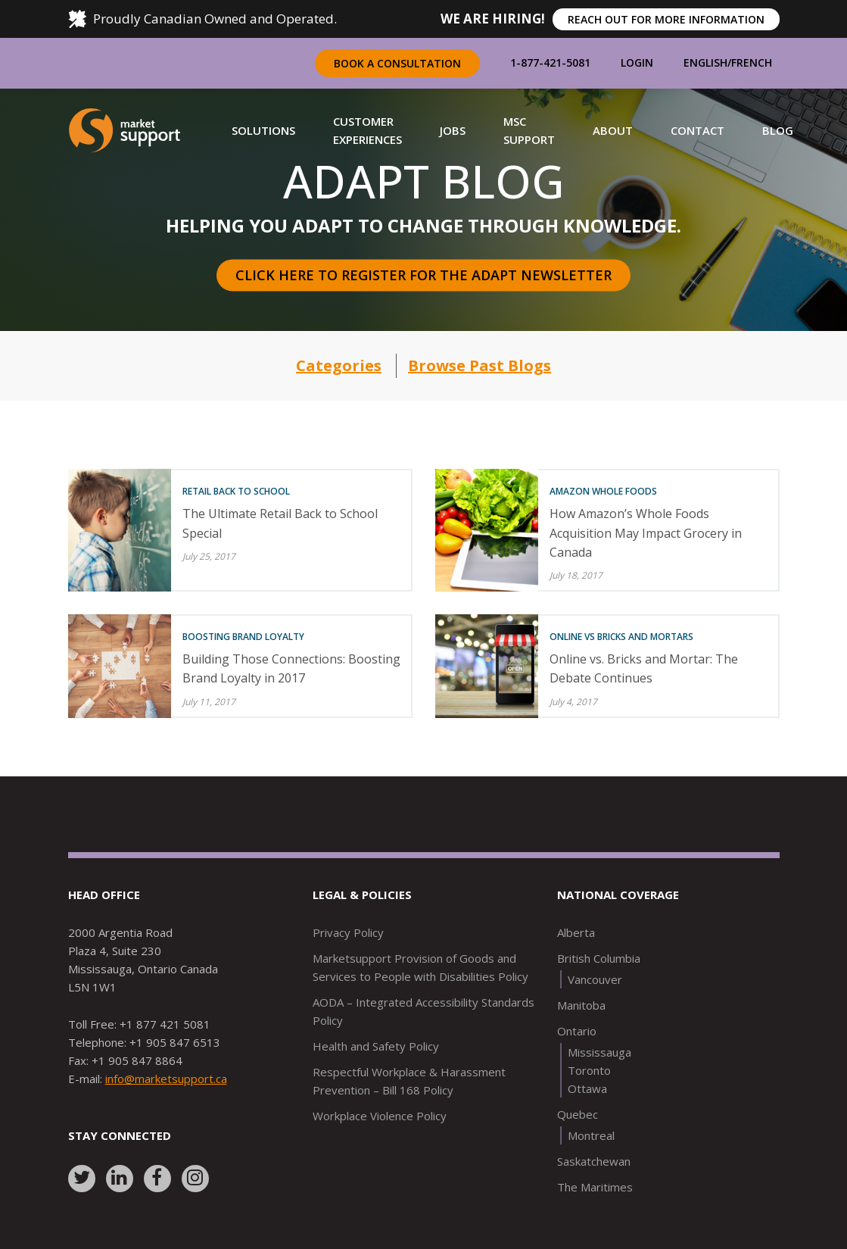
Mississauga (599, 1052)
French (751, 62)
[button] (263, 130)
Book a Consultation (397, 63)
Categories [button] (338, 365)
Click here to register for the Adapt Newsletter (423, 275)
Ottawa (587, 1088)
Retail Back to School (236, 491)
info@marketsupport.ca (166, 1078)
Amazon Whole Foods (603, 491)
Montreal (591, 1135)
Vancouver (595, 979)
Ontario (576, 1030)
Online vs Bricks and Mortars (621, 636)
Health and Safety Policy (376, 1046)
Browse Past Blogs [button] (479, 365)
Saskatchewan (594, 1161)
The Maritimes (595, 1186)
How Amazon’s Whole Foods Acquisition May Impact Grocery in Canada (646, 532)
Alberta (576, 932)
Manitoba (581, 1005)
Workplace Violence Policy (380, 1115)
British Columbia (598, 958)
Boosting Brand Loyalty (243, 636)
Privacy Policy (348, 932)
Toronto (589, 1070)
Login (637, 62)
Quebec (577, 1114)
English (705, 62)
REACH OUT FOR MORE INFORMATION (666, 19)
